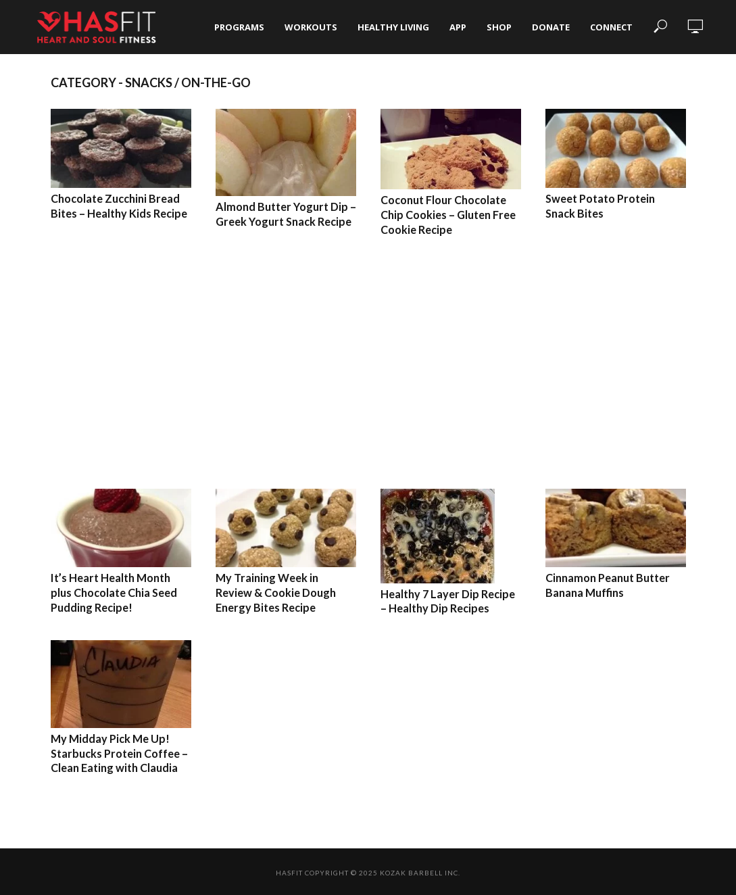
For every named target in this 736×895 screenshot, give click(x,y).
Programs (239, 27)
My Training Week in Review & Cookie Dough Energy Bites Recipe (286, 592)
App (457, 27)
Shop (499, 27)
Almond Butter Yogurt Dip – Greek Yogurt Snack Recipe (285, 214)
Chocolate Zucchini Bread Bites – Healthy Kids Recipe (119, 206)
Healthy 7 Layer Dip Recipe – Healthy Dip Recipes (448, 600)
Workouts (311, 27)
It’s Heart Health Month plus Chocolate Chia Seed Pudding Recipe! (114, 592)
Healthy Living (393, 27)
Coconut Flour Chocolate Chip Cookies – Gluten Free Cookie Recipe (448, 214)
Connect (611, 27)
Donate (551, 27)
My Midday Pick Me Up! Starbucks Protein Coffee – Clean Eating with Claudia (119, 752)
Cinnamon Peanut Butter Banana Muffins (607, 585)
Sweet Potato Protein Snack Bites (600, 206)
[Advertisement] (368, 362)
